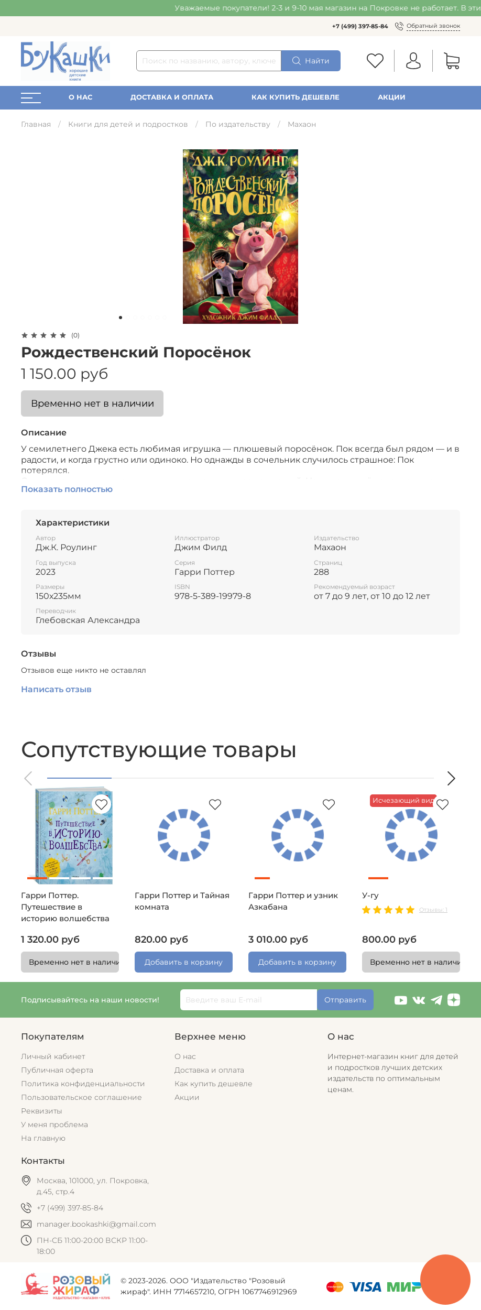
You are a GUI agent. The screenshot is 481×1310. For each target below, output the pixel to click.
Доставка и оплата (171, 97)
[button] (29, 778)
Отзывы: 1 (433, 909)
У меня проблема (54, 1124)
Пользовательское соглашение (81, 1097)
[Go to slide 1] (120, 317)
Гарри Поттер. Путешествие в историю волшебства (65, 907)
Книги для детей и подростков (128, 124)
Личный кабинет (53, 1056)
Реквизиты (41, 1111)
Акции (392, 97)
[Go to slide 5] (149, 317)
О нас (80, 97)
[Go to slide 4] (142, 317)
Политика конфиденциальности (83, 1083)
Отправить (345, 1000)
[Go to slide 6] (157, 317)
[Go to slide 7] (164, 317)
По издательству (237, 124)
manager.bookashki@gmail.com (96, 1224)
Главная (36, 124)
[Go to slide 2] (127, 317)
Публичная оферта (57, 1070)
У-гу (370, 895)
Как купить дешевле (296, 97)
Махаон (302, 124)
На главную (43, 1138)
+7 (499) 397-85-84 (360, 26)
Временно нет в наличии (92, 403)
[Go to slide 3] (135, 317)
